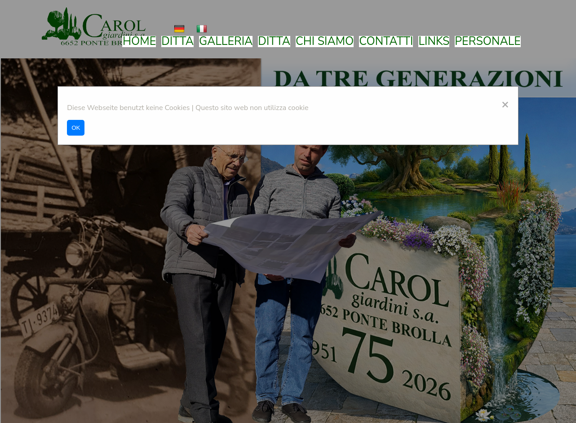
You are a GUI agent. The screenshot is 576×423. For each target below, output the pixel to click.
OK (75, 127)
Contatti (386, 41)
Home (139, 41)
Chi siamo (325, 41)
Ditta (177, 41)
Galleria (226, 41)
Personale (488, 41)
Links (433, 41)
